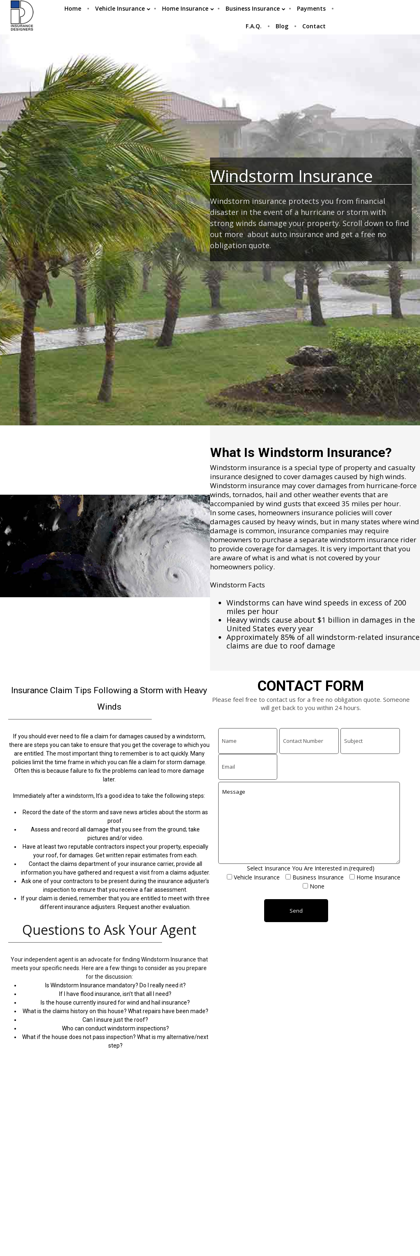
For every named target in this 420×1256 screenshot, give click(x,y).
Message (309, 823)
